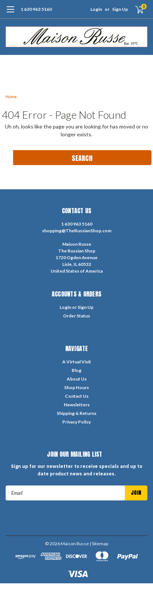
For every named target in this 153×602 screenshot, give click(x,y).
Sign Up (120, 9)
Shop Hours (76, 387)
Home (11, 96)
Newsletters (77, 404)
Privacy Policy (76, 422)
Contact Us (76, 396)
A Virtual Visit (76, 361)
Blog (76, 370)
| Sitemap (99, 543)
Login (96, 9)
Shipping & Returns (76, 413)
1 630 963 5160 (36, 9)
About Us (77, 379)
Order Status (76, 316)
